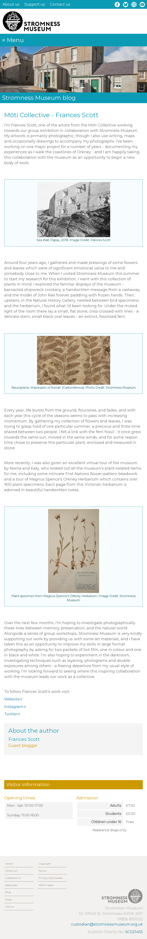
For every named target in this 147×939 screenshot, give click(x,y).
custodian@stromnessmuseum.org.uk (107, 924)
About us (11, 4)
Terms (42, 870)
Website (13, 699)
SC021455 (134, 932)
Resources (11, 885)
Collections (13, 877)
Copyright (45, 863)
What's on (11, 870)
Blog (8, 892)
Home (9, 863)
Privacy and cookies (50, 877)
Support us (34, 4)
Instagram (15, 706)
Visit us (9, 906)
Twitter (12, 714)
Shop (8, 899)
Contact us (60, 4)
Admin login (46, 885)
